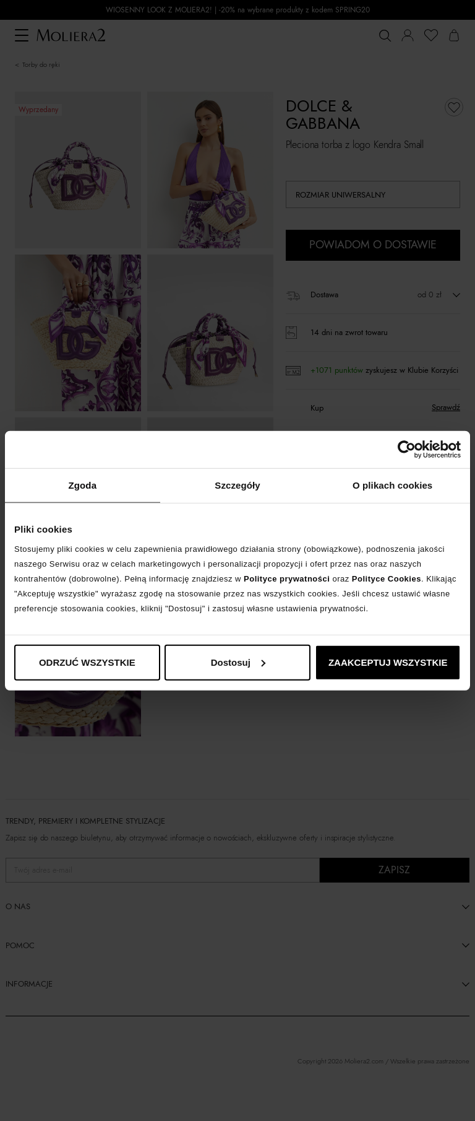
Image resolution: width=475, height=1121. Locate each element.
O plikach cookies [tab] (392, 485)
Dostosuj (238, 661)
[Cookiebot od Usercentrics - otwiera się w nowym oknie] (407, 449)
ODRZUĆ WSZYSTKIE (87, 661)
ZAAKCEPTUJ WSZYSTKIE (388, 661)
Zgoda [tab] (83, 485)
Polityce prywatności (287, 578)
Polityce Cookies (386, 578)
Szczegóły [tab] (237, 485)
